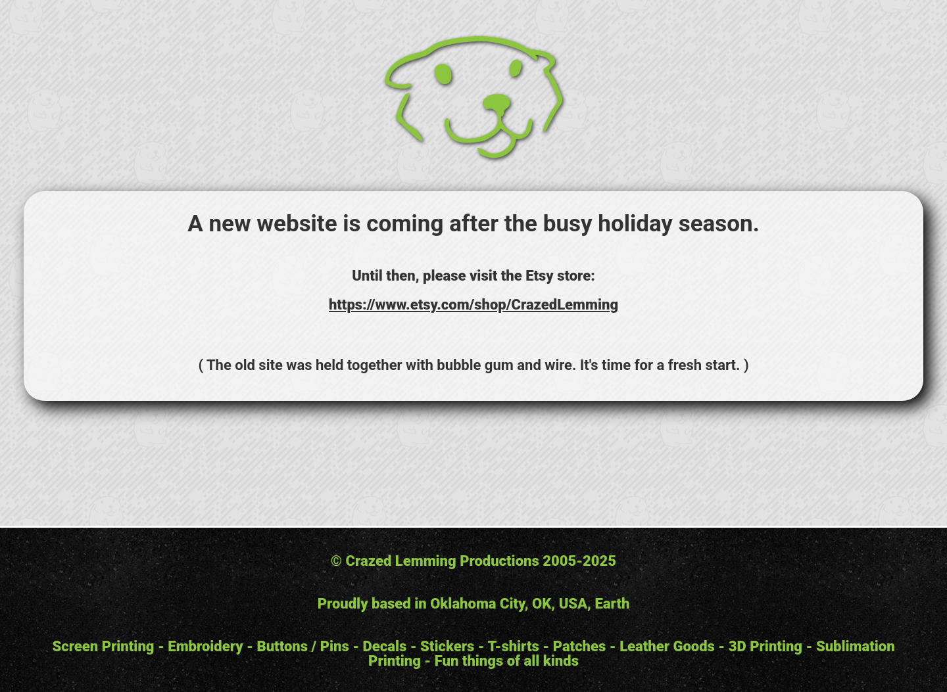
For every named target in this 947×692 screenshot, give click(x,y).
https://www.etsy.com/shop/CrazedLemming (473, 304)
